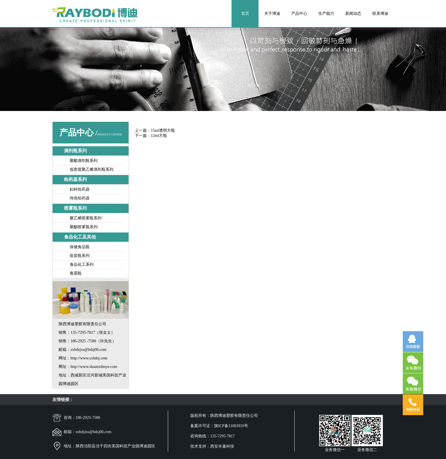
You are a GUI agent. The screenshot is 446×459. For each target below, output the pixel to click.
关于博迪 (272, 13)
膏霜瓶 (76, 273)
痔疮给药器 (80, 198)
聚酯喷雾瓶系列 (84, 227)
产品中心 (299, 13)
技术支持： (200, 446)
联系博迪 (380, 13)
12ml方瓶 (159, 135)
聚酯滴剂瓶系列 (84, 161)
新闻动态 (353, 13)
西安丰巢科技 (222, 446)
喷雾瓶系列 (75, 208)
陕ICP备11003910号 (231, 426)
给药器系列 (75, 179)
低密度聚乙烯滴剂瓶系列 (91, 169)
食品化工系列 (82, 264)
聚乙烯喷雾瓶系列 (86, 218)
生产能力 (326, 13)
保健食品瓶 (80, 247)
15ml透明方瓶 (163, 130)
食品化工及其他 (80, 236)
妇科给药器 (80, 189)
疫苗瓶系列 (80, 256)
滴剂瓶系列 (75, 150)
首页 (245, 13)
